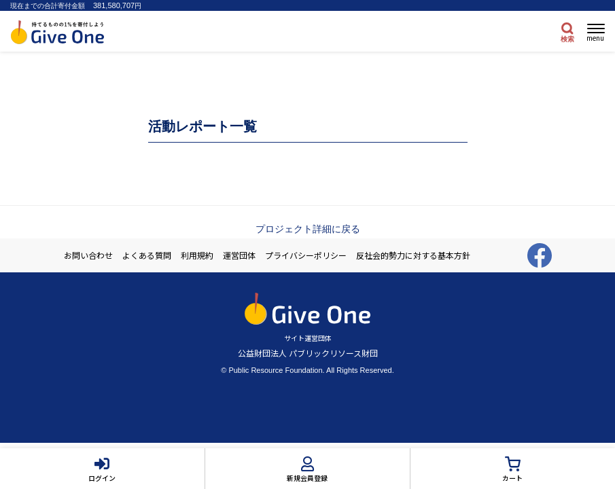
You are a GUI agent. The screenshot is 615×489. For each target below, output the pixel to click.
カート (512, 478)
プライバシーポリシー (306, 255)
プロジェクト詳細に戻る (308, 228)
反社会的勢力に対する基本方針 (413, 255)
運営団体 (239, 255)
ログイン (102, 478)
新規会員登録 (307, 478)
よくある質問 (146, 255)
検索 (567, 39)
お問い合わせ (88, 255)
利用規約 (197, 255)
